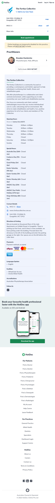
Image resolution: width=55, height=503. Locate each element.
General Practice (27, 423)
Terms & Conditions (27, 466)
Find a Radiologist (27, 400)
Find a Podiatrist (27, 377)
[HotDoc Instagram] (31, 481)
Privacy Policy (27, 470)
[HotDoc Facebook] (24, 481)
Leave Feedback (27, 412)
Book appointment (27, 38)
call (47, 26)
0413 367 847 (20, 46)
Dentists (27, 431)
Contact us (27, 462)
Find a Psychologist (27, 385)
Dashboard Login (27, 439)
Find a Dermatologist (27, 396)
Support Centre (27, 443)
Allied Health (27, 427)
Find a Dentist (27, 369)
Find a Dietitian (27, 389)
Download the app (27, 341)
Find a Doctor (27, 365)
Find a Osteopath (27, 392)
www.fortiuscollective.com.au (20, 210)
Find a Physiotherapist (27, 373)
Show (40, 26)
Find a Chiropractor (27, 381)
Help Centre (27, 408)
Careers (27, 458)
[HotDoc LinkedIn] (27, 481)
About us (27, 454)
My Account (27, 404)
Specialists (27, 435)
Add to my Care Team (24, 12)
